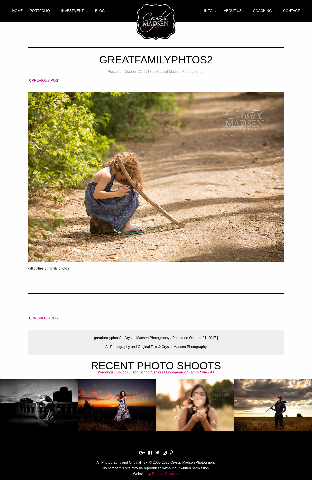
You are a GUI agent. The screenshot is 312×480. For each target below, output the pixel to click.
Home (17, 11)
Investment (72, 11)
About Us (233, 11)
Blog (100, 11)
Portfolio (40, 11)
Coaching (262, 11)
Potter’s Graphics (165, 474)
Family (194, 372)
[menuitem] (17, 11)
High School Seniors (147, 372)
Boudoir (122, 372)
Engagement (176, 372)
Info (208, 11)
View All (208, 372)
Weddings (106, 372)
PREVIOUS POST (44, 80)
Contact (291, 11)
